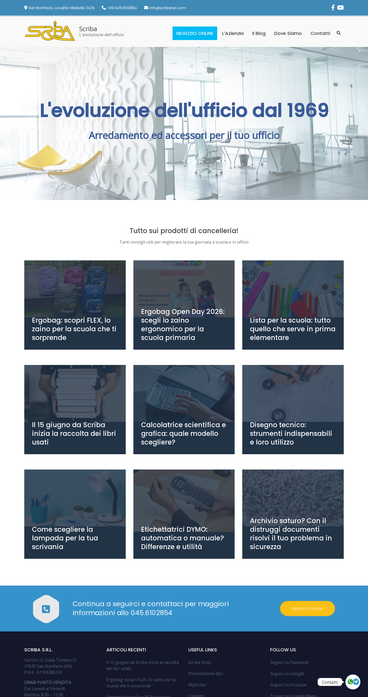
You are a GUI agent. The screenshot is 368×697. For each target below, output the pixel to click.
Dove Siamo (288, 33)
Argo (46, 690)
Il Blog (259, 33)
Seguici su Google (287, 626)
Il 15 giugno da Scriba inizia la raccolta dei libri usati (142, 618)
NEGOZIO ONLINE (194, 33)
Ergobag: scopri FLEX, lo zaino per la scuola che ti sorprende (141, 636)
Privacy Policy (296, 690)
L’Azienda (233, 33)
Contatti (320, 33)
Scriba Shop (199, 615)
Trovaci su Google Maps (293, 649)
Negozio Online (310, 561)
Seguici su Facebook (289, 615)
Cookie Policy (319, 690)
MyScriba (197, 638)
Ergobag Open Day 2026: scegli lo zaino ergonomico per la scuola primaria (138, 656)
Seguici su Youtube (288, 638)
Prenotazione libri (205, 626)
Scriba (88, 28)
